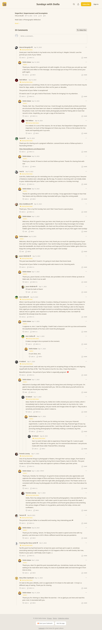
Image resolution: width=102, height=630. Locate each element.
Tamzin (21, 515)
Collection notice (63, 618)
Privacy (49, 618)
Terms (55, 618)
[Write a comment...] (53, 39)
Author (25, 64)
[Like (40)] (35, 16)
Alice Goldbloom (25, 204)
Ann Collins (23, 297)
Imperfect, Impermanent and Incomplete (31, 13)
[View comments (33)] (40, 16)
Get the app (61, 623)
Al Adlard (22, 361)
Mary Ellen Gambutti (26, 578)
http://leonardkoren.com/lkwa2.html (32, 149)
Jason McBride (24, 256)
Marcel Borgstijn (25, 47)
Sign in (96, 4)
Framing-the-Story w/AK (27, 543)
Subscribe (86, 4)
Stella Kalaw (19, 16)
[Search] (74, 4)
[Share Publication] (78, 4)
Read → (17, 23)
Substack (41, 628)
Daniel (21, 138)
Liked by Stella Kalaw (26, 49)
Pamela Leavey (24, 454)
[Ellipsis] (86, 47)
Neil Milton (23, 80)
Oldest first (81, 30)
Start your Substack (44, 623)
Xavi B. (21, 171)
